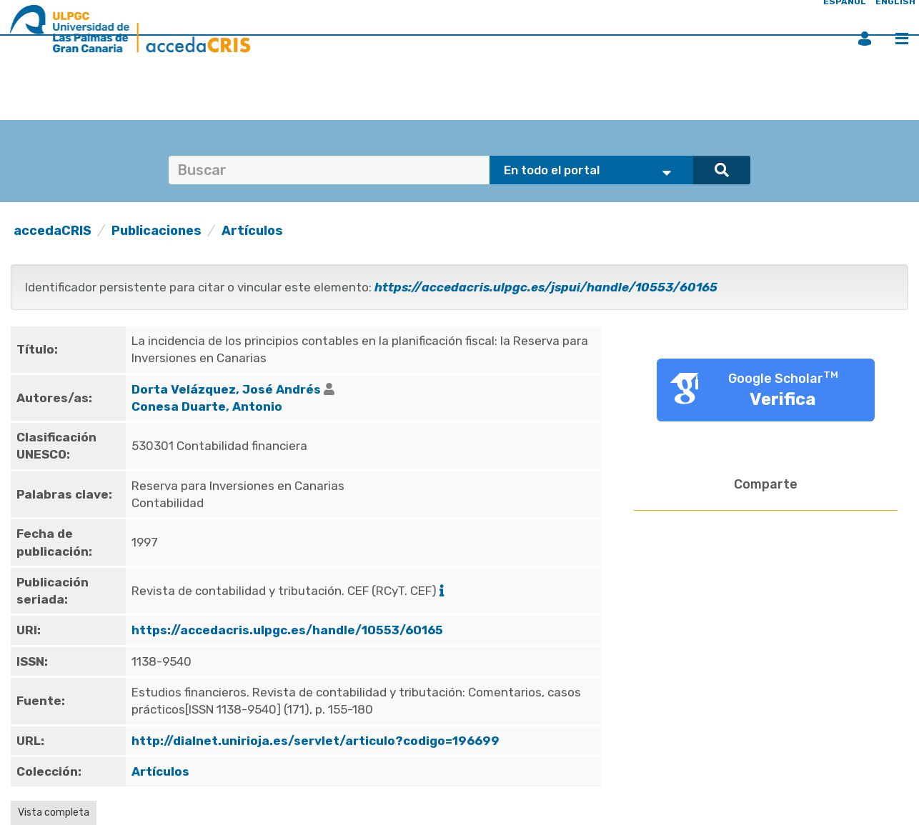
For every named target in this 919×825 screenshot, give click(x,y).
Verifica (783, 399)
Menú (901, 38)
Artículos (252, 231)
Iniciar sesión (864, 38)
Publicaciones (156, 231)
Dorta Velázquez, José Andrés (226, 389)
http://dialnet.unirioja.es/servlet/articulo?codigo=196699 (315, 741)
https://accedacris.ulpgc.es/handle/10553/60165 (287, 630)
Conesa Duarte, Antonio (206, 406)
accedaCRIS (52, 231)
